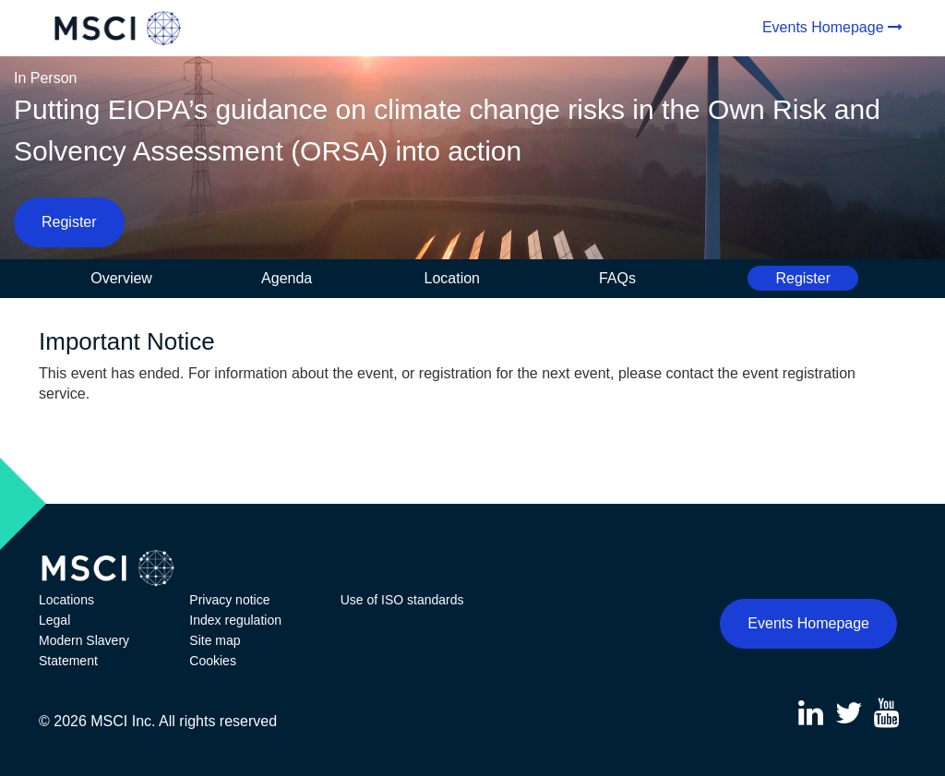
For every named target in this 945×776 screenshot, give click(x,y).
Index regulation (235, 620)
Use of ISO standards (402, 599)
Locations (66, 599)
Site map (214, 640)
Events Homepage (823, 27)
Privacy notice (229, 599)
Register (69, 222)
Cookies (212, 660)
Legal (54, 620)
